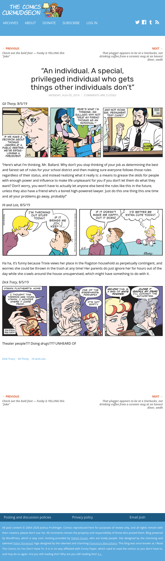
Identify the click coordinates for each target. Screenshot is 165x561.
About (30, 23)
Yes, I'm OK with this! (130, 545)
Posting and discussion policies (27, 517)
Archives (10, 23)
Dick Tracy (8, 358)
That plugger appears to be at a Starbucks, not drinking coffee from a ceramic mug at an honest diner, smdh (131, 56)
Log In (92, 23)
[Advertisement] (50, 382)
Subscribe (71, 23)
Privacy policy (82, 517)
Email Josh (137, 517)
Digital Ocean (79, 538)
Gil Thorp (23, 358)
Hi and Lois (39, 358)
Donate (49, 23)
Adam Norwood (23, 543)
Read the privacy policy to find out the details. (128, 535)
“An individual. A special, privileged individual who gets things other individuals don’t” (82, 78)
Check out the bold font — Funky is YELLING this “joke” (33, 54)
